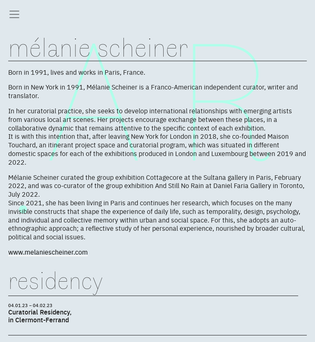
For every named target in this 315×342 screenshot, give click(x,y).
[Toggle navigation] (14, 14)
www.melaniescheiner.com (48, 251)
